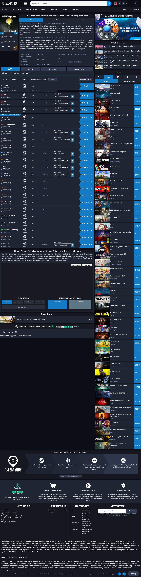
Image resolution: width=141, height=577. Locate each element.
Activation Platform (38, 79)
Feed (81, 20)
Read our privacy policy (110, 574)
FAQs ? (3, 520)
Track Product (23, 307)
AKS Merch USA (87, 530)
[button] (135, 3)
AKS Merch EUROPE (85, 533)
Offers (4, 73)
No (124, 574)
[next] (16, 33)
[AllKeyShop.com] (9, 3)
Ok (119, 574)
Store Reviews (86, 524)
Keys (52, 79)
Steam (49, 64)
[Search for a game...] (70, 3)
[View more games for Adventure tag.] (78, 63)
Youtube (66, 510)
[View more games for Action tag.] (70, 63)
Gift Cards (85, 520)
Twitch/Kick (52, 510)
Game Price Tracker (86, 513)
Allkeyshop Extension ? (8, 522)
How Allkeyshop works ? (9, 512)
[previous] (2, 33)
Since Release (7, 302)
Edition (56, 20)
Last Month (39, 302)
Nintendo (74, 529)
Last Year (18, 302)
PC (72, 510)
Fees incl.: (84, 79)
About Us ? (4, 510)
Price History (14, 73)
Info (31, 20)
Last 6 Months (28, 302)
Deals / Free (86, 522)
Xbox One (76, 54)
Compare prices (50, 91)
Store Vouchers (87, 510)
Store (5, 79)
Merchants (51, 512)
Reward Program (85, 517)
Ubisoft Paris (40, 59)
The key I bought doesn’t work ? (11, 516)
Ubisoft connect (41, 64)
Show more (121, 43)
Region (14, 79)
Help (133, 574)
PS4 (71, 54)
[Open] (25, 3)
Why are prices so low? (8, 514)
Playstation (75, 523)
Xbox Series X (83, 54)
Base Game (26, 73)
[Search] (109, 3)
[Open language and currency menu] (120, 3)
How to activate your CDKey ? (11, 518)
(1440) (65, 327)
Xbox (73, 516)
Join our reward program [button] (70, 476)
